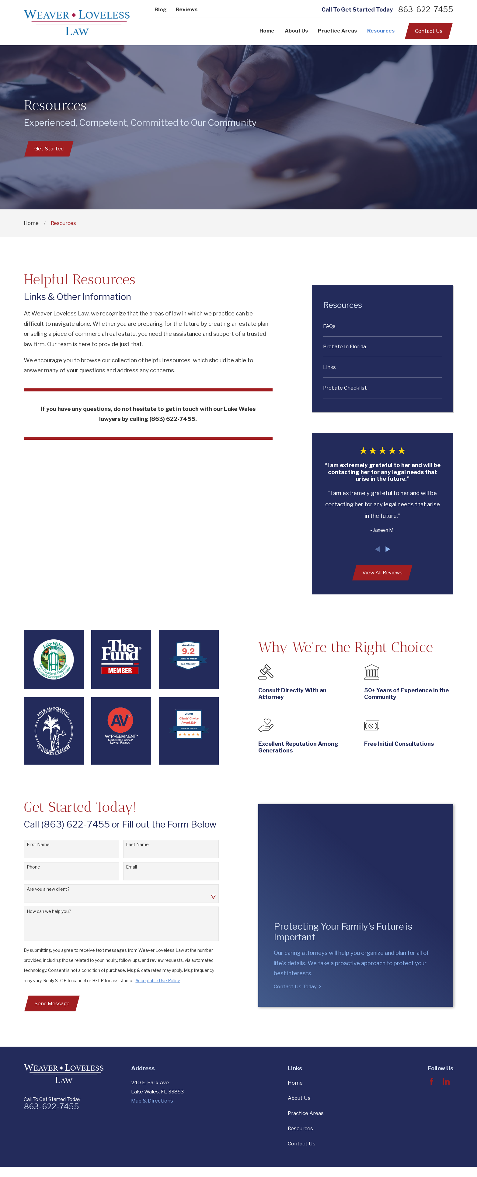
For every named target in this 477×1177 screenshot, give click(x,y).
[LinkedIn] (446, 1081)
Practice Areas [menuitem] (337, 31)
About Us (299, 1098)
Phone (27, 867)
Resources (300, 1128)
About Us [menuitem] (296, 31)
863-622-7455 (425, 9)
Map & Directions (152, 1101)
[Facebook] (431, 1081)
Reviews (186, 9)
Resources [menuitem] (381, 31)
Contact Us (429, 31)
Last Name (131, 844)
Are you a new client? (42, 889)
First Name (32, 844)
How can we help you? (43, 911)
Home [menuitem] (266, 31)
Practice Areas (306, 1113)
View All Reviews (382, 573)
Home (295, 1083)
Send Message (46, 1003)
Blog (161, 9)
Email (125, 867)
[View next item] (388, 549)
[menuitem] (382, 326)
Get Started (49, 149)
